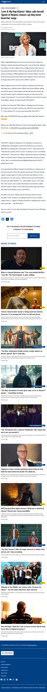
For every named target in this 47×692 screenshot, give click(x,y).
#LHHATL (15, 128)
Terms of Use (4, 673)
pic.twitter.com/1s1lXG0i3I (28, 128)
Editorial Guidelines (5, 664)
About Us (3, 661)
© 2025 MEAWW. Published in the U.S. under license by (14, 645)
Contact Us (3, 676)
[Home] (6, 1)
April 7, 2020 (28, 133)
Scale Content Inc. (32, 645)
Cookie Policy (4, 670)
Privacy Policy (4, 667)
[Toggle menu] (44, 2)
